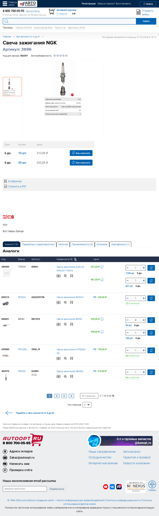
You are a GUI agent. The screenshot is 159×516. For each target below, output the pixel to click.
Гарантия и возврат (137, 457)
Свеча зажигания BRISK (69, 319)
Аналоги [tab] (11, 244)
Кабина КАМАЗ (24, 27)
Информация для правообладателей (84, 500)
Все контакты (33, 11)
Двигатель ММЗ (76, 27)
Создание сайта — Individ (50, 500)
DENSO (22, 371)
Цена (96, 259)
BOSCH (22, 297)
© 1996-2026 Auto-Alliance (21, 500)
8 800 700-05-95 (17, 443)
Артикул (36, 259)
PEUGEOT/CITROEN (28, 349)
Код (3, 259)
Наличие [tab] (63, 244)
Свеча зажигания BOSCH (70, 297)
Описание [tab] (102, 244)
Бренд (21, 259)
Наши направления (102, 452)
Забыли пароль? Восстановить (114, 3)
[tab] (11, 244)
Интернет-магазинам (103, 463)
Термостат (60, 27)
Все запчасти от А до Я (27, 36)
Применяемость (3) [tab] (82, 244)
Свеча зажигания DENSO (70, 371)
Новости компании (136, 463)
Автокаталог (132, 452)
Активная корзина (66, 10)
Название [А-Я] (67, 259)
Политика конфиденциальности (123, 500)
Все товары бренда (13, 231)
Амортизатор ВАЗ (43, 27)
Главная (7, 36)
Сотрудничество (100, 457)
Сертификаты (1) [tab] (120, 244)
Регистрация (89, 3)
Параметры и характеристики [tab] (38, 244)
